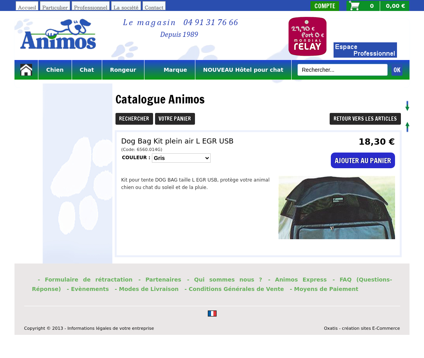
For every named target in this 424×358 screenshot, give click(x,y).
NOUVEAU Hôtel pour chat (243, 70)
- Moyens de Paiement (324, 289)
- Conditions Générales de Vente (234, 289)
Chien (55, 70)
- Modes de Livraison (147, 289)
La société (126, 7)
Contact (154, 7)
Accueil (27, 7)
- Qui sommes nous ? (224, 279)
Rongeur (123, 70)
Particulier (55, 7)
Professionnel (90, 7)
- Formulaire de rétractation (85, 279)
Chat (87, 70)
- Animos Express (297, 279)
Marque (169, 70)
